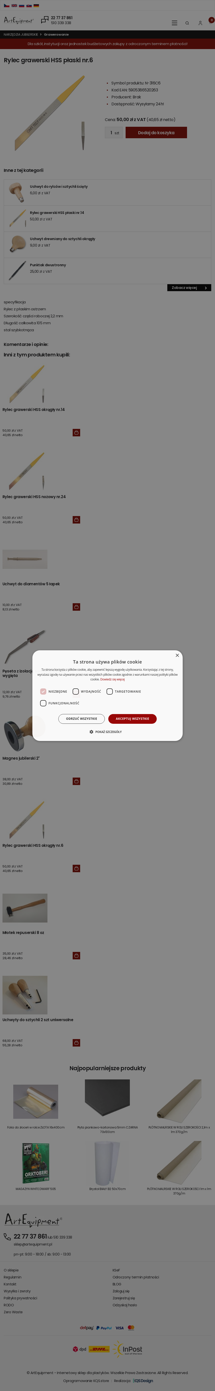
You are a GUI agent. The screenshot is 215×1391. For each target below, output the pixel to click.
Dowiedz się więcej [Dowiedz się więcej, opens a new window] (112, 679)
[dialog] (107, 695)
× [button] (177, 655)
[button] (107, 732)
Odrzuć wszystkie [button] (81, 719)
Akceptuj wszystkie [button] (132, 719)
